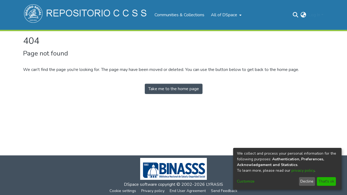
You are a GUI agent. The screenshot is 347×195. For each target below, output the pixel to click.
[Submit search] (295, 15)
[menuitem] (226, 15)
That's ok (326, 181)
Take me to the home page (173, 89)
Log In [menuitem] (314, 15)
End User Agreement (188, 190)
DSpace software (140, 184)
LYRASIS (214, 184)
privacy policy (302, 170)
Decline (306, 181)
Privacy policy (153, 190)
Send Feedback (224, 190)
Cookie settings (123, 190)
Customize (246, 181)
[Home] (86, 15)
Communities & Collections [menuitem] (179, 15)
